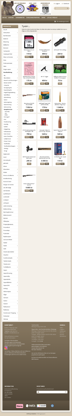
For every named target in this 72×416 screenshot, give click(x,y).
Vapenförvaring (7, 273)
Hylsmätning (11, 97)
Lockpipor (10, 200)
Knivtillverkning (7, 178)
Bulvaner (5, 48)
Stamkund (65, 3)
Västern (10, 304)
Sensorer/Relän (7, 239)
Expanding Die (11, 90)
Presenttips (6, 230)
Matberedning (7, 209)
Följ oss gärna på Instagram (13, 345)
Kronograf (6, 117)
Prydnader (6, 233)
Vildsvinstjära (10, 291)
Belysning (6, 42)
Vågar (5, 294)
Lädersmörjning (7, 206)
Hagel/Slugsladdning (9, 92)
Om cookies (8, 397)
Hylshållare (11, 95)
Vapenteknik (6, 279)
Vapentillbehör (10, 282)
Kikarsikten (10, 169)
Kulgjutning (11, 129)
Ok (66, 392)
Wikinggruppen (41, 414)
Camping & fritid (7, 54)
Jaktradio (5, 163)
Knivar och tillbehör (10, 175)
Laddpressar (11, 139)
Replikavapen (7, 236)
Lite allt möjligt (52, 17)
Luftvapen (6, 203)
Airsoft (5, 29)
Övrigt (5, 151)
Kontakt (11, 17)
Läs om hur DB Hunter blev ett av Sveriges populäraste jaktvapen (44, 354)
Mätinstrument (7, 215)
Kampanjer (6, 316)
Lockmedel (6, 197)
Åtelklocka (6, 310)
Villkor (61, 328)
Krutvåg (11, 124)
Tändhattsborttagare (11, 146)
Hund (4, 157)
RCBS (6, 115)
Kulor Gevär (11, 134)
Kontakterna (8, 390)
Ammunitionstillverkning (11, 389)
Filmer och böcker (10, 57)
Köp (31, 57)
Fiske (10, 60)
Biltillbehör (6, 45)
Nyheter (5, 218)
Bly (4, 75)
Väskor (10, 301)
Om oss (4, 17)
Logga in (57, 3)
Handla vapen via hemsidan (13, 342)
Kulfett (11, 126)
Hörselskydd (6, 160)
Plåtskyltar (6, 221)
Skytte (10, 245)
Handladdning (10, 72)
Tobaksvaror (6, 264)
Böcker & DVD (7, 83)
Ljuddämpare (7, 194)
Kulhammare (11, 131)
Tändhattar (7, 143)
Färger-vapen (10, 69)
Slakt (4, 249)
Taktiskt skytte (10, 261)
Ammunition (10, 32)
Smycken (5, 255)
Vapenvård (10, 285)
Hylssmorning (11, 104)
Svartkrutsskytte (10, 258)
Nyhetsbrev (63, 336)
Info (27, 57)
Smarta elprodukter (8, 252)
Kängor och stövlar (8, 184)
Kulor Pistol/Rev (11, 136)
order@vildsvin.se (14, 333)
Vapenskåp (6, 276)
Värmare (5, 297)
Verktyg (11, 148)
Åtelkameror (6, 307)
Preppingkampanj (8, 224)
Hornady (7, 111)
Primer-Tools (11, 141)
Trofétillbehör (10, 267)
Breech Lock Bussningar (11, 80)
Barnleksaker (7, 35)
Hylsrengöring (11, 102)
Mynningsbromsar (8, 212)
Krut (11, 119)
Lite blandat (6, 190)
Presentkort (6, 227)
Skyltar (5, 242)
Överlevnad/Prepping (33, 17)
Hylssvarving (11, 107)
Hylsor (11, 100)
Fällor (4, 66)
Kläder (10, 172)
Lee (6, 113)
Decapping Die (11, 87)
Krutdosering (11, 122)
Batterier (5, 39)
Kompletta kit (11, 109)
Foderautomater (7, 63)
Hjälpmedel (6, 154)
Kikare (5, 166)
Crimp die (11, 85)
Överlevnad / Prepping (10, 313)
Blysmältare (11, 78)
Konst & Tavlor (7, 181)
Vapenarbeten (20, 17)
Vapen (43, 17)
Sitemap (5, 319)
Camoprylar (6, 51)
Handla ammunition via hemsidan (15, 344)
